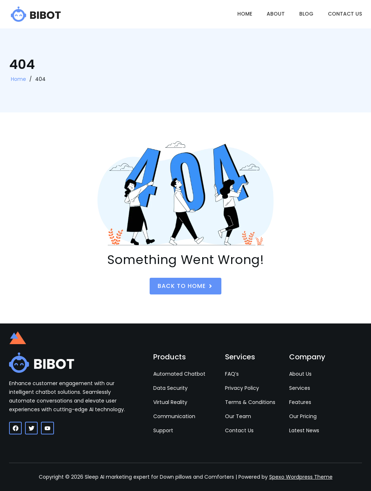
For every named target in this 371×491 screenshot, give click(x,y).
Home (244, 13)
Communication (174, 416)
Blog (306, 13)
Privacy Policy (242, 388)
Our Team (238, 416)
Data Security (170, 388)
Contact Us (345, 13)
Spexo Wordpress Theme (301, 476)
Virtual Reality (170, 402)
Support (163, 430)
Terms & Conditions (250, 402)
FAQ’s (232, 373)
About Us (300, 373)
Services (299, 388)
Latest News (304, 430)
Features (300, 402)
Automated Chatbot (179, 373)
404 (40, 79)
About (276, 13)
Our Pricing (303, 416)
